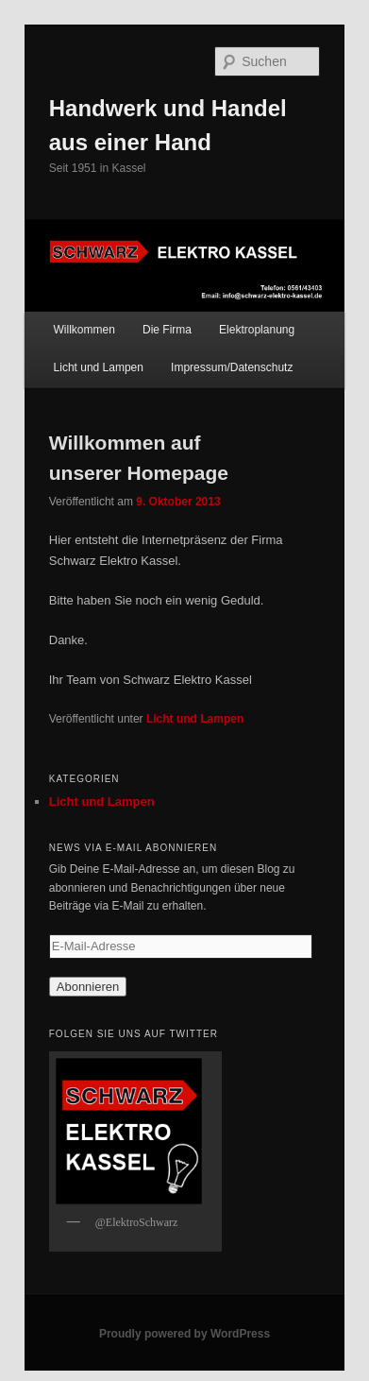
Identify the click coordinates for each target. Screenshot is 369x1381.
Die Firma (167, 329)
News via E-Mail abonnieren (133, 848)
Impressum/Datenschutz (232, 367)
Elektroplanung (256, 329)
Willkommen (84, 329)
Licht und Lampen (98, 367)
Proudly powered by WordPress (184, 1333)
